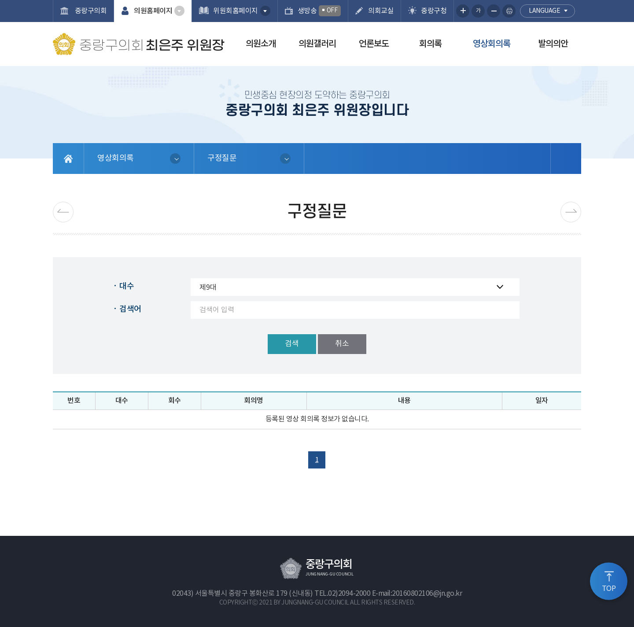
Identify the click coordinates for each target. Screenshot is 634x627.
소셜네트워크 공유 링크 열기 (565, 158)
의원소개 (261, 44)
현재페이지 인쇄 (509, 11)
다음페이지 (570, 212)
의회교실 (381, 11)
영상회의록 (491, 44)
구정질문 (221, 158)
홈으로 (68, 158)
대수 (126, 286)
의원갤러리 (317, 44)
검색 (292, 343)
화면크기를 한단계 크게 (462, 11)
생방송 (319, 10)
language (544, 11)
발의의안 (553, 44)
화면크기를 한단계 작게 (493, 11)
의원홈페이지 (153, 11)
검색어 (130, 309)
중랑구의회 (90, 11)
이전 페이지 (63, 212)
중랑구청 (433, 11)
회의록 (430, 44)
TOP (609, 589)
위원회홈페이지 (235, 11)
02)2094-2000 (349, 593)
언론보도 (374, 44)
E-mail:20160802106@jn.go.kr (417, 593)
